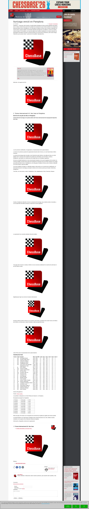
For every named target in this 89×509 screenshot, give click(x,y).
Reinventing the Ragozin (70, 52)
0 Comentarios (55, 23)
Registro (23, 488)
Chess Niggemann (51, 468)
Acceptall (84, 506)
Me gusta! (50, 23)
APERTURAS (22, 10)
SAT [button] (28, 10)
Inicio (16, 10)
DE (45, 17)
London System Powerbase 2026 (71, 492)
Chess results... (20, 393)
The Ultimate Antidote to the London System (71, 482)
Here (83, 502)
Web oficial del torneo (20, 463)
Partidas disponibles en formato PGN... (24, 428)
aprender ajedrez (35, 10)
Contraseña (16, 487)
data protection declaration (46, 503)
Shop (11, 10)
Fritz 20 (19, 68)
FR (49, 17)
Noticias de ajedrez (23, 17)
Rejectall (76, 506)
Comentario (15, 489)
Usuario (15, 486)
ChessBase (19, 474)
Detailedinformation (68, 506)
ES (48, 17)
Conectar (73, 10)
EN (47, 17)
